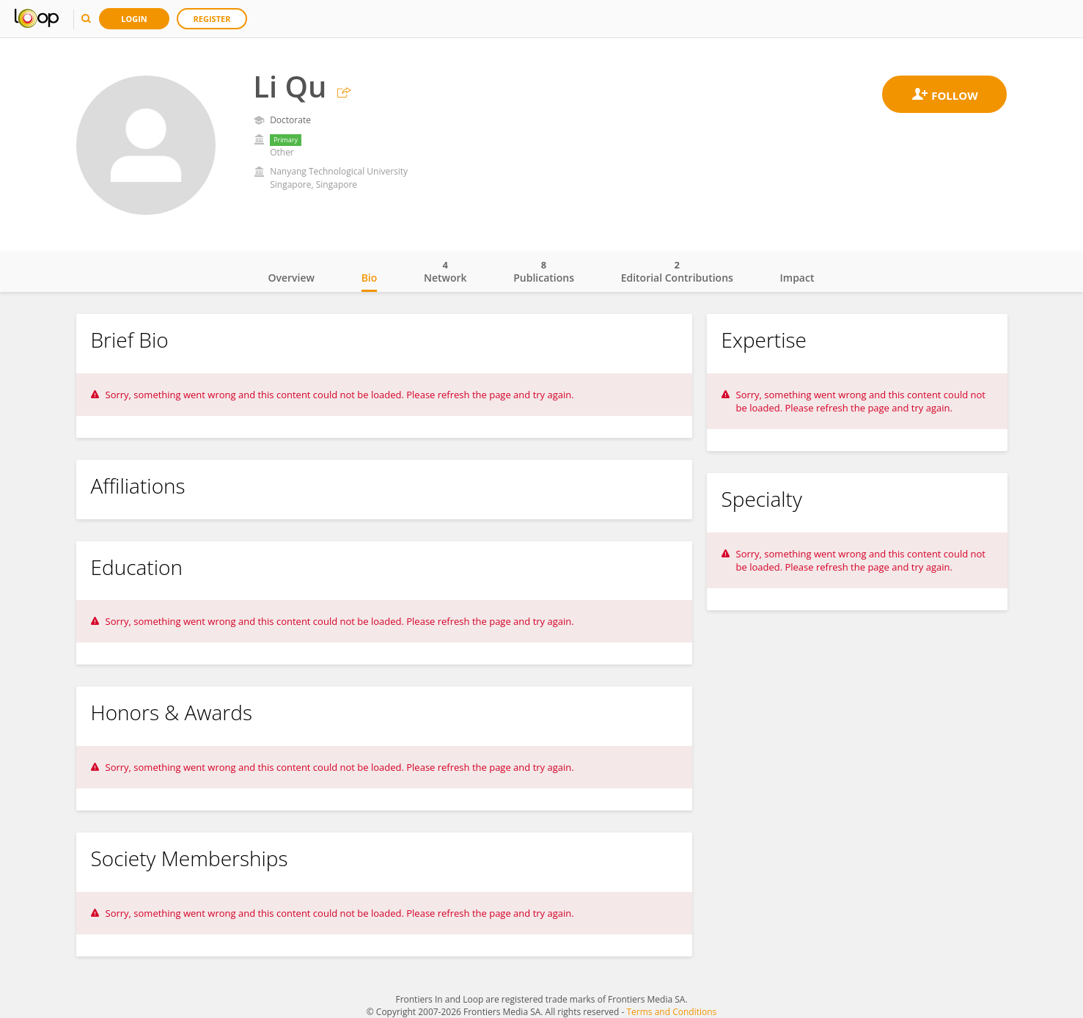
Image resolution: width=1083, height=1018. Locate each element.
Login (134, 18)
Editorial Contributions (677, 271)
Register (212, 18)
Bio (369, 278)
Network (445, 271)
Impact (797, 278)
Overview (291, 278)
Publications (543, 271)
